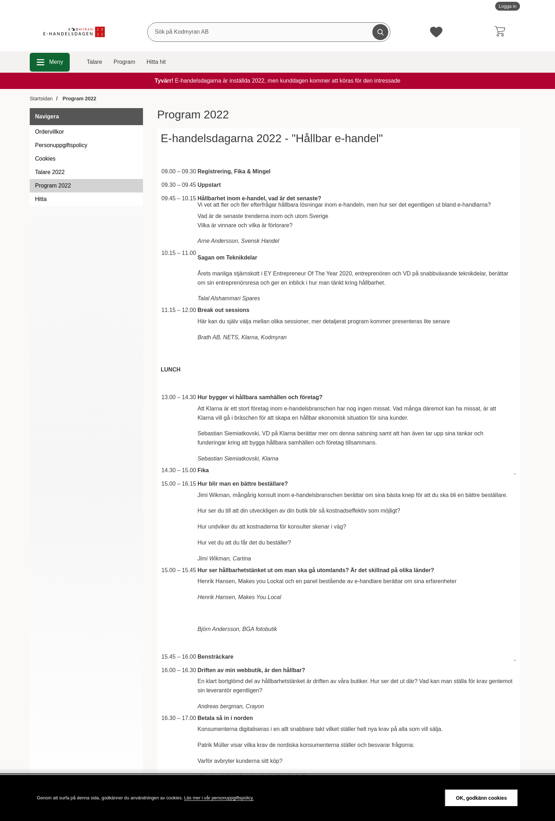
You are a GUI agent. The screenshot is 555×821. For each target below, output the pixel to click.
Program (124, 62)
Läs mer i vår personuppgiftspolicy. (219, 797)
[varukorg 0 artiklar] (499, 32)
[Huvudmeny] (50, 62)
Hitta (41, 199)
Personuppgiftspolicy (61, 145)
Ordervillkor (49, 132)
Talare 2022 (50, 172)
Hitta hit (156, 62)
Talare (94, 62)
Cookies (45, 159)
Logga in (507, 6)
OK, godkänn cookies (481, 798)
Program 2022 (53, 186)
